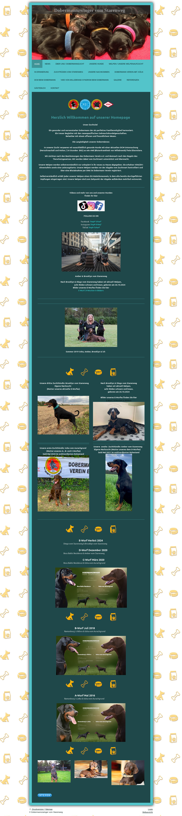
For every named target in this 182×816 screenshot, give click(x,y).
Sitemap (48, 809)
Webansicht (147, 812)
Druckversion (36, 809)
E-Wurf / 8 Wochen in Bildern (118, 400)
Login (150, 809)
